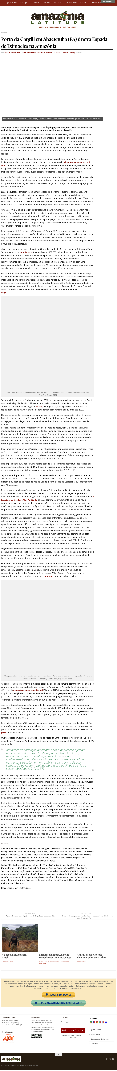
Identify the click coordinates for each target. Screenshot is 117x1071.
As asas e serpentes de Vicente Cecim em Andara (91, 956)
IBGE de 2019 (26, 252)
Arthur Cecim (81, 961)
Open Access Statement (100, 1040)
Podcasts (57, 3)
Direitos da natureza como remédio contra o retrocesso (55, 956)
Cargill (4, 292)
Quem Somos (12, 3)
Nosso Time (95, 1035)
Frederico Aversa (8, 961)
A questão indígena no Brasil (14, 956)
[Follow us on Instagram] (107, 1059)
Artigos (47, 3)
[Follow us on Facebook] (113, 1059)
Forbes (39, 406)
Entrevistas (97, 3)
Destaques (24, 3)
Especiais (35, 3)
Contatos (94, 1045)
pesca (4, 732)
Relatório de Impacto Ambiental (30, 690)
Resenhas (84, 3)
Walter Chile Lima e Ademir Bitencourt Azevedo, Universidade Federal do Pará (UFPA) (34, 53)
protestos (50, 576)
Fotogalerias (71, 3)
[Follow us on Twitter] (110, 1059)
